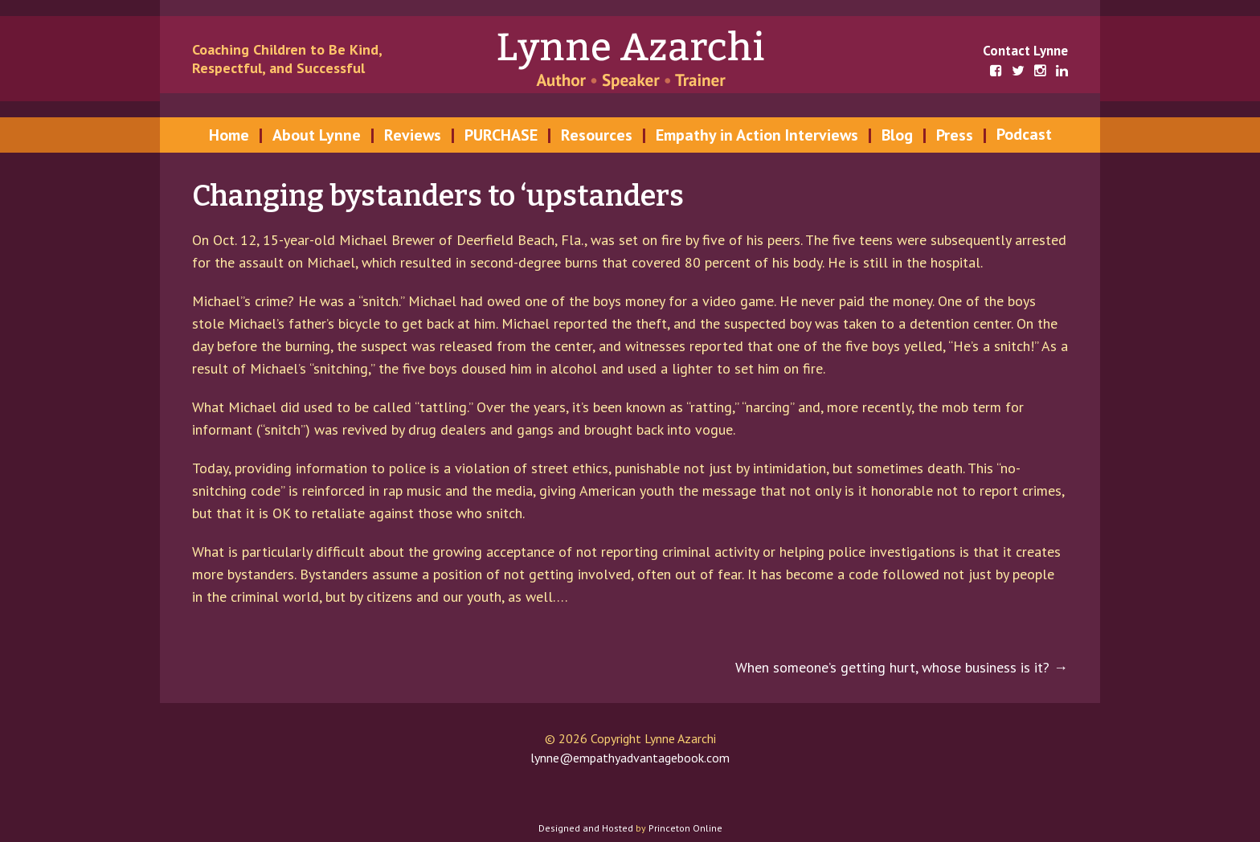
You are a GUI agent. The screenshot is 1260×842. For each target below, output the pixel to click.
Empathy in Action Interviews (757, 135)
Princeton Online (685, 828)
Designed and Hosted (585, 828)
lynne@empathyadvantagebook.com (630, 758)
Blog (897, 135)
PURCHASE (501, 135)
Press (954, 135)
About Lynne (316, 135)
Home (229, 135)
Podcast (1024, 134)
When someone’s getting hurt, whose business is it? (901, 667)
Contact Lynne (1025, 50)
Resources (596, 135)
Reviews (412, 135)
